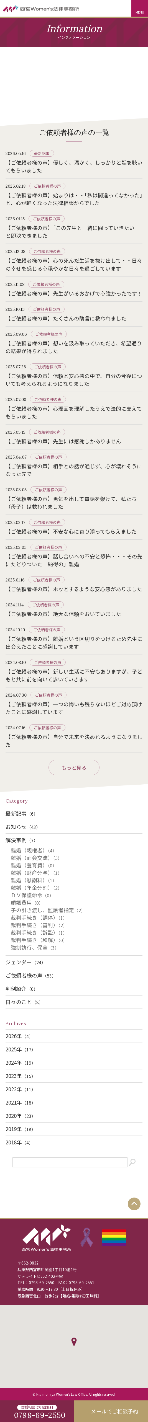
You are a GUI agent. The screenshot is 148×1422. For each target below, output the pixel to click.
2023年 (21, 1075)
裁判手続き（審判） (39, 925)
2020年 (21, 1115)
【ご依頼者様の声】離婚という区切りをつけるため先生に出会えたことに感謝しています (74, 642)
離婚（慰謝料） (34, 880)
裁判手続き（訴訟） (39, 932)
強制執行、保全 (35, 947)
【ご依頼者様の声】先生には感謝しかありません (63, 441)
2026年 (19, 1036)
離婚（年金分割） (36, 887)
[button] (74, 1342)
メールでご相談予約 (114, 1411)
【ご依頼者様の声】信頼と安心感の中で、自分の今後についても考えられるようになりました (74, 379)
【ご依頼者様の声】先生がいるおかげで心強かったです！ (74, 293)
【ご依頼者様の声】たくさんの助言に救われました (66, 318)
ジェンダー (26, 962)
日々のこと (24, 1001)
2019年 (21, 1129)
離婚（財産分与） (36, 872)
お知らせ (23, 826)
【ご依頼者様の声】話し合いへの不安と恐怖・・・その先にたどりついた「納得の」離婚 (74, 560)
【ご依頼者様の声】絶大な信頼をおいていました (63, 613)
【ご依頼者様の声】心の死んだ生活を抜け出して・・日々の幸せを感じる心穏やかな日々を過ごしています (74, 264)
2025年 (21, 1049)
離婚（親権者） (34, 850)
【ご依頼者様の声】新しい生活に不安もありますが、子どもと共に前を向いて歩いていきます (74, 675)
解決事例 (22, 840)
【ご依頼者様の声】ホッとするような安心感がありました (74, 589)
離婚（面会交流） (36, 857)
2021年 (21, 1102)
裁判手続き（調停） (39, 917)
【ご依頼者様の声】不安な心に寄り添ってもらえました (71, 531)
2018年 (19, 1142)
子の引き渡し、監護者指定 (48, 910)
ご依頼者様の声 (47, 186)
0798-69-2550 (41, 1282)
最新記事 (42, 153)
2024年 (21, 1062)
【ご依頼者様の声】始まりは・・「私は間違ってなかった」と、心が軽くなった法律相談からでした (74, 198)
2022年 (21, 1089)
